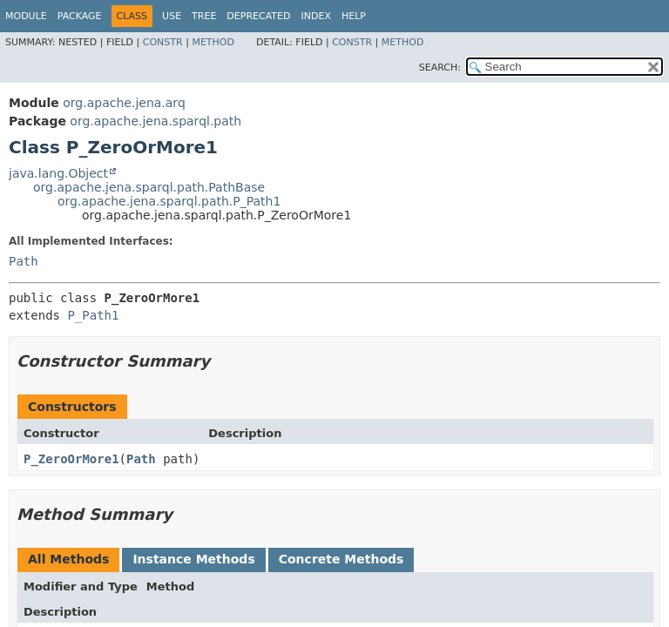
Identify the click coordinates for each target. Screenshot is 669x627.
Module (26, 16)
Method (213, 42)
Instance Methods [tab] (193, 559)
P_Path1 (92, 315)
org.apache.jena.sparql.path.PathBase (149, 187)
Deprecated (258, 16)
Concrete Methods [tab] (341, 559)
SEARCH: (440, 67)
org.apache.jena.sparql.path (155, 121)
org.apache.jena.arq (124, 103)
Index (315, 16)
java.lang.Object (58, 173)
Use (171, 16)
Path (23, 261)
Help (353, 16)
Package (79, 16)
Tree (204, 16)
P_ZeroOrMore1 (71, 459)
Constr (163, 42)
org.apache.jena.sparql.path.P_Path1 (168, 201)
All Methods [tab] (68, 559)
